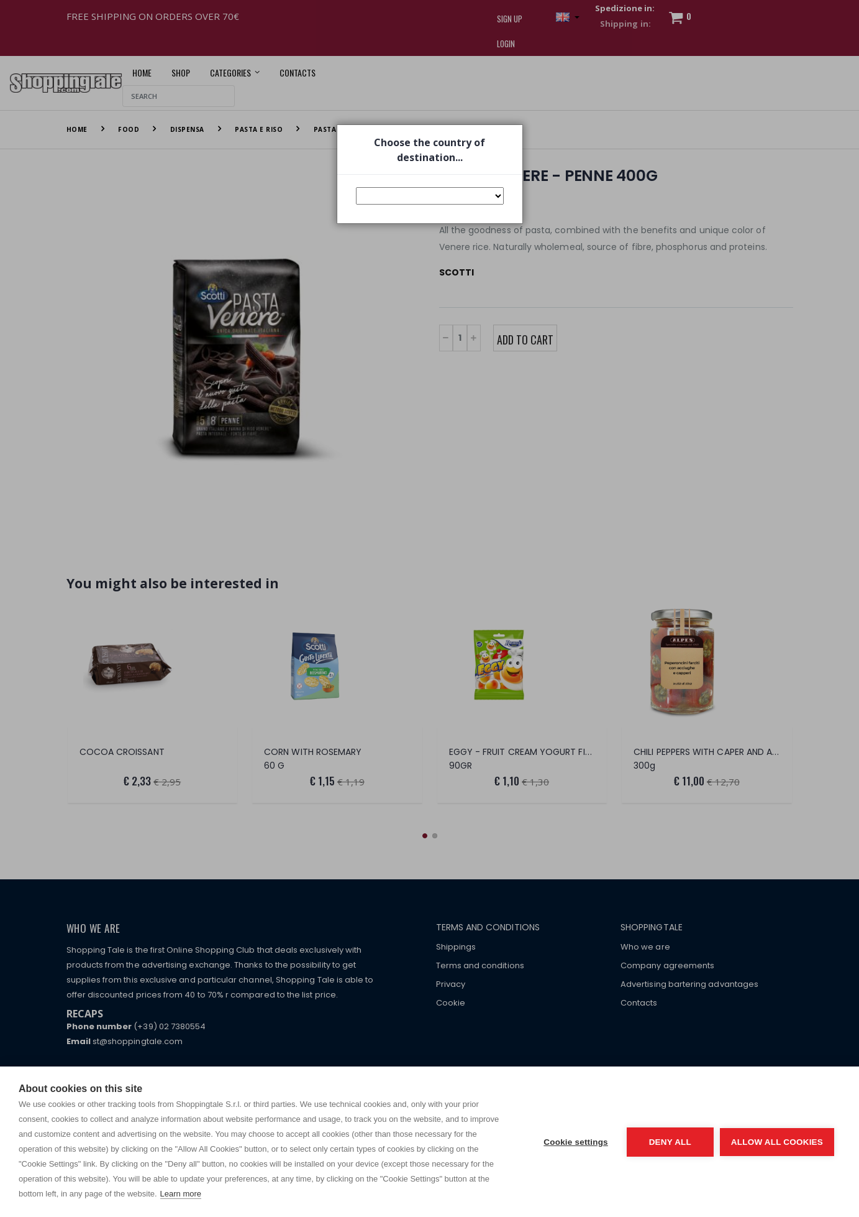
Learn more (180, 1193)
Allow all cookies (777, 1142)
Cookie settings (575, 1142)
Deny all (670, 1142)
